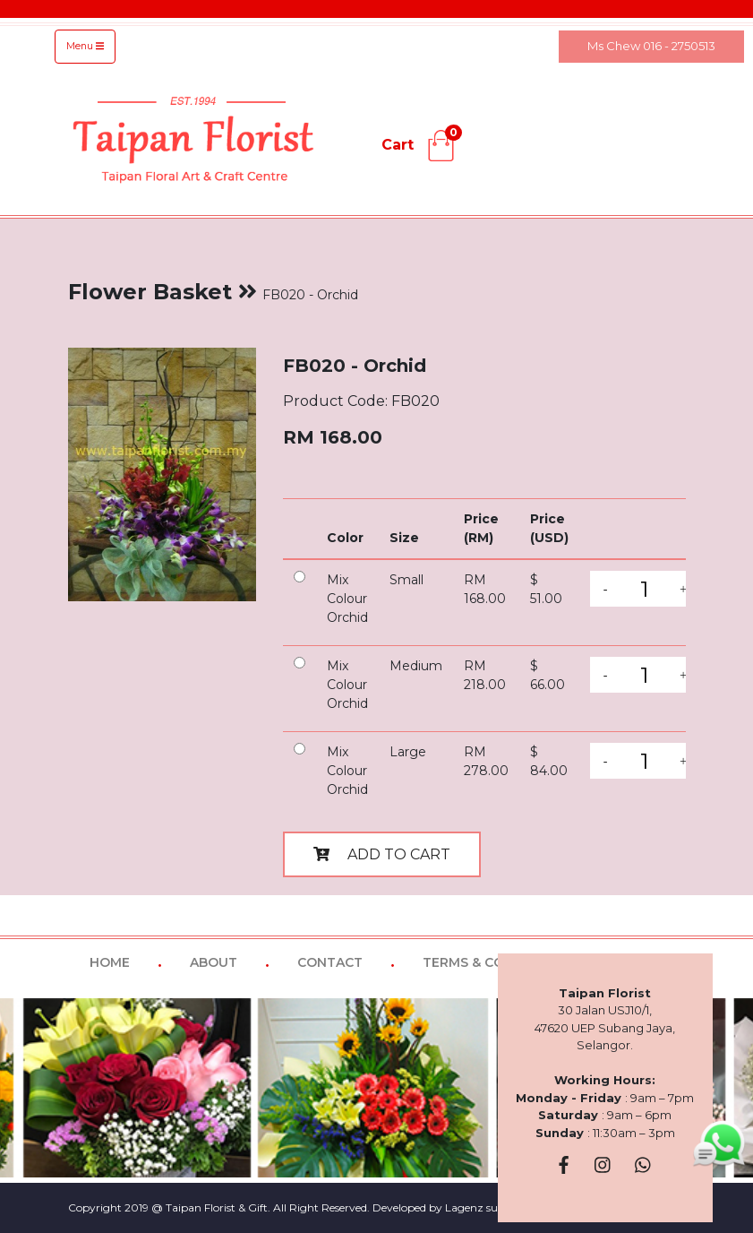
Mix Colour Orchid (347, 598)
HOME (110, 962)
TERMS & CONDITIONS (496, 962)
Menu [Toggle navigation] (85, 46)
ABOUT (213, 962)
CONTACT (330, 962)
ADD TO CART (381, 854)
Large (407, 752)
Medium (415, 666)
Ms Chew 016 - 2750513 (651, 46)
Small (406, 580)
